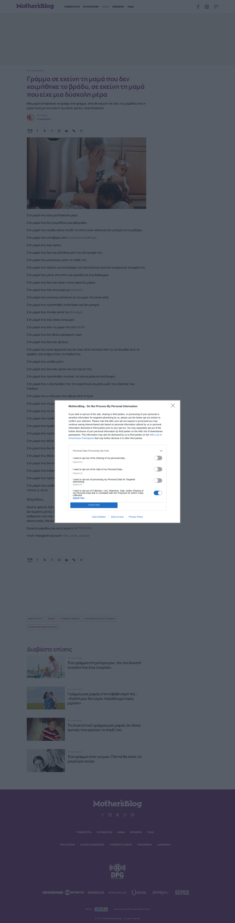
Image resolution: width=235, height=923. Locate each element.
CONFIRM (94, 505)
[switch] (158, 458)
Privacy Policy (136, 516)
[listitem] (117, 451)
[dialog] (117, 461)
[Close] (174, 406)
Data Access (117, 516)
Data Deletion (99, 516)
